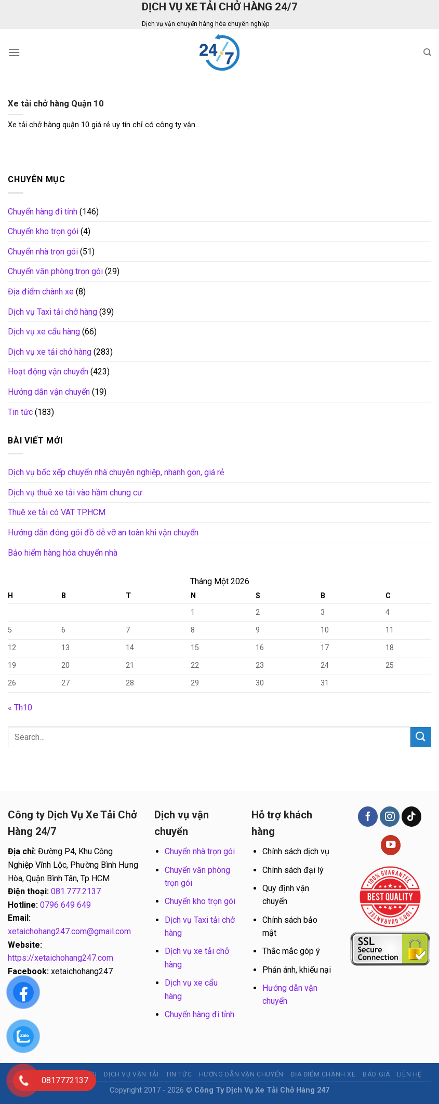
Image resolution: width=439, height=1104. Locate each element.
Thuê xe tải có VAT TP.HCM (56, 512)
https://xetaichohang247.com (60, 958)
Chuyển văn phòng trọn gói (55, 271)
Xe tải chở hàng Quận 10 (56, 104)
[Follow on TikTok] (411, 816)
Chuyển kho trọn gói (43, 231)
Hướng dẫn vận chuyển (49, 392)
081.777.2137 (76, 891)
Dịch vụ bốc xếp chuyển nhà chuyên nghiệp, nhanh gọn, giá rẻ (116, 472)
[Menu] (14, 52)
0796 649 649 (65, 905)
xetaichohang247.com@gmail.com (69, 931)
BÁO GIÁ (376, 1074)
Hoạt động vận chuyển (48, 371)
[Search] (427, 52)
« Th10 (20, 707)
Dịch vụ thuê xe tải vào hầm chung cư (75, 492)
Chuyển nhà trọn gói (43, 252)
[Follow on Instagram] (390, 816)
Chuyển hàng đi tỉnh (42, 212)
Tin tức (20, 412)
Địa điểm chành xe (41, 292)
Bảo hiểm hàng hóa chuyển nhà (62, 553)
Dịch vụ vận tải (131, 1074)
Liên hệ (409, 1074)
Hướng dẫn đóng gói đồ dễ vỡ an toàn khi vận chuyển (103, 532)
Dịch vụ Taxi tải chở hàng (52, 312)
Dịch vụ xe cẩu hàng (44, 331)
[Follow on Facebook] (368, 816)
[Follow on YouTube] (391, 845)
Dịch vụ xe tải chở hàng (49, 352)
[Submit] (420, 737)
